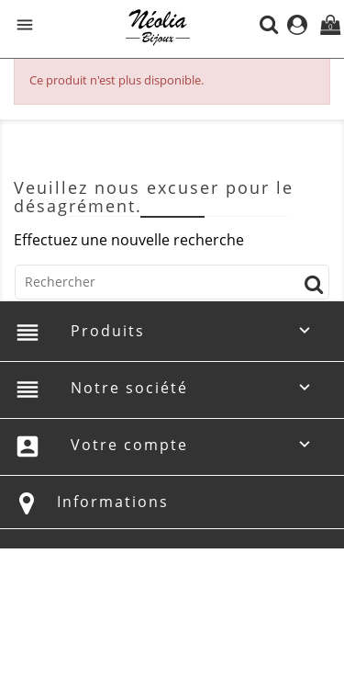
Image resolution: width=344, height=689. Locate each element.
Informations (113, 501)
